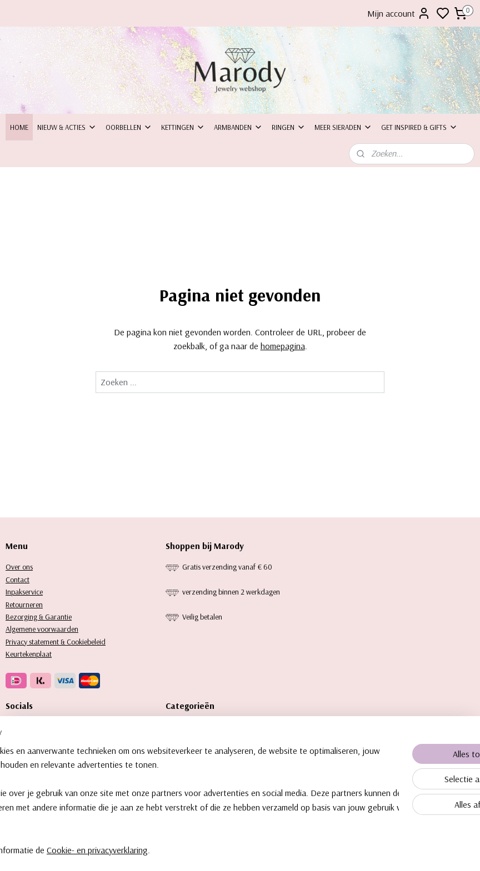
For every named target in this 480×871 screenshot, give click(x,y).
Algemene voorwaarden (42, 629)
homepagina (283, 345)
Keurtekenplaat (29, 654)
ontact (19, 580)
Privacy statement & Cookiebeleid (56, 642)
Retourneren (24, 605)
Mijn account (399, 13)
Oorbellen (129, 127)
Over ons (19, 567)
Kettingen (183, 127)
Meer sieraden (343, 127)
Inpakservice (24, 592)
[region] (166, 793)
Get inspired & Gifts (419, 127)
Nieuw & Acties (67, 127)
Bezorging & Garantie (39, 617)
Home (19, 127)
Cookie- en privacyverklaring (176, 849)
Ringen (289, 127)
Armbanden (238, 127)
